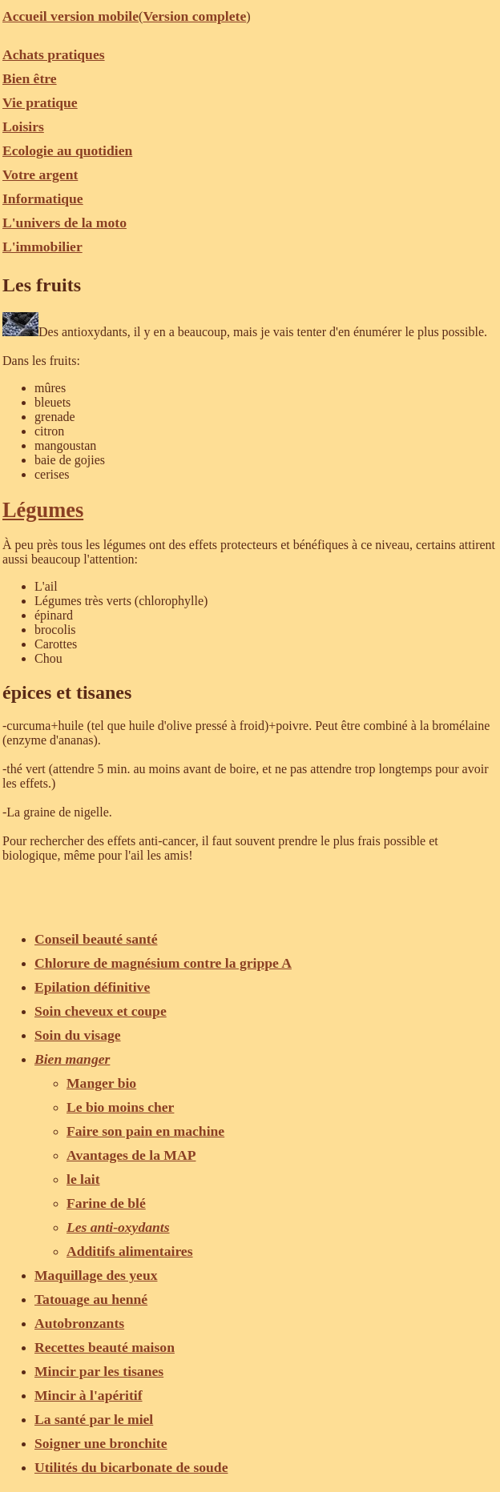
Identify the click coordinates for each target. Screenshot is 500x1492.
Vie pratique (40, 102)
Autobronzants (79, 1323)
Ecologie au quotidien (67, 150)
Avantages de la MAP (131, 1155)
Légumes (42, 510)
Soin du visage (77, 1035)
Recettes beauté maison (104, 1347)
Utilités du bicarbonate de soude (131, 1467)
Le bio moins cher (120, 1107)
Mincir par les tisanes (98, 1371)
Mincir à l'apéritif (88, 1395)
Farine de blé (106, 1203)
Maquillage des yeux (95, 1275)
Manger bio (101, 1083)
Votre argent (40, 174)
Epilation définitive (92, 987)
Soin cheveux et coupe (100, 1011)
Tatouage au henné (90, 1299)
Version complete (194, 16)
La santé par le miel (93, 1419)
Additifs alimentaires (130, 1251)
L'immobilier (42, 247)
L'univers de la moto (64, 223)
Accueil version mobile (70, 16)
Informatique (42, 199)
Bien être (29, 78)
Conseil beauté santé (95, 939)
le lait (83, 1179)
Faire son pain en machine (145, 1131)
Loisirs (23, 126)
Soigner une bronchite (100, 1443)
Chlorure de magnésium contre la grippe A (163, 963)
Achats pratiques (53, 54)
